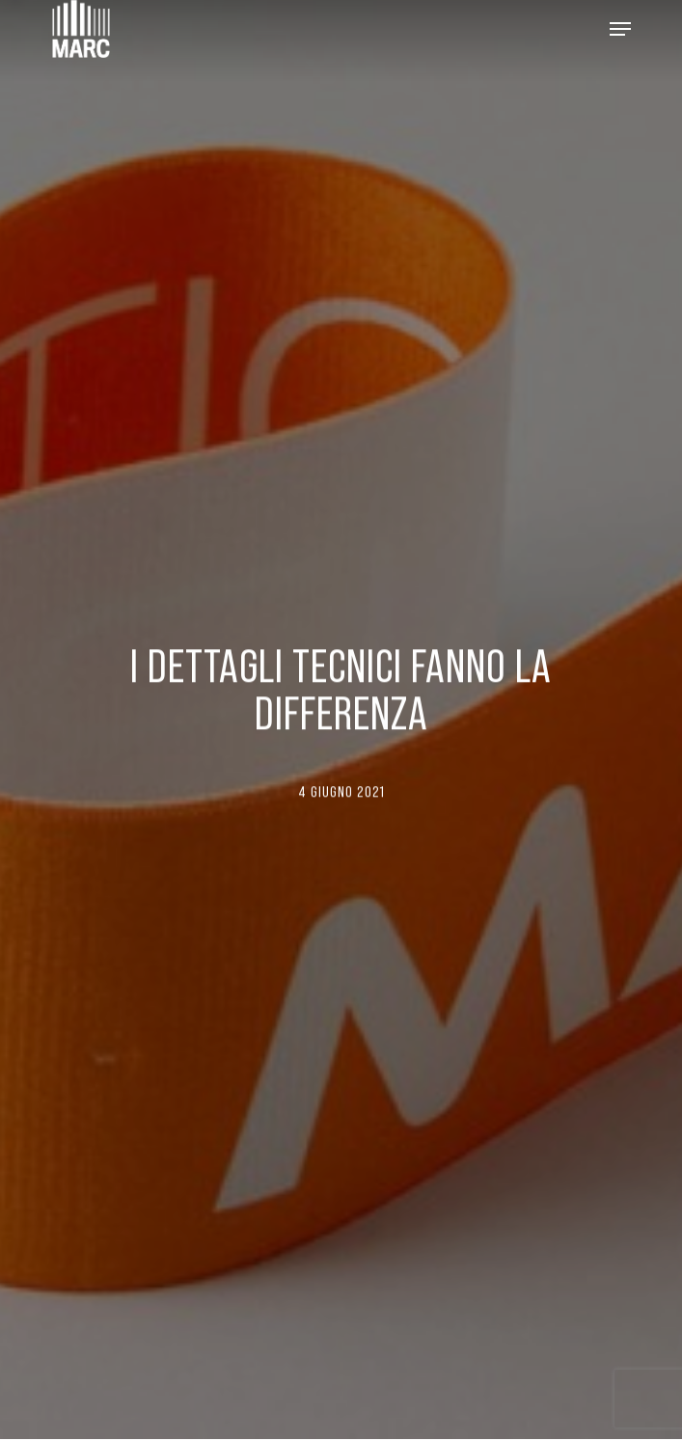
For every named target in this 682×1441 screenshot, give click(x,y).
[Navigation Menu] (620, 29)
